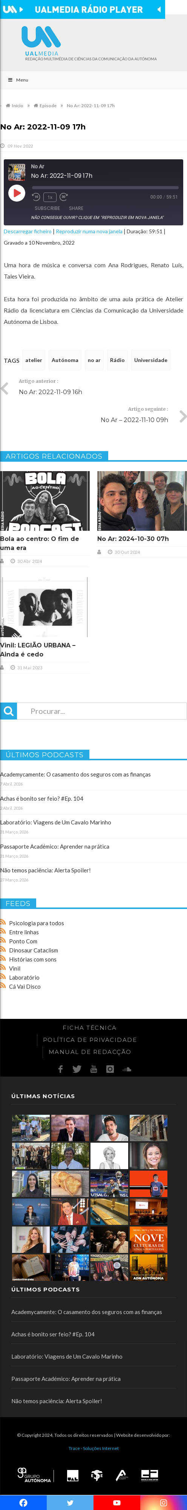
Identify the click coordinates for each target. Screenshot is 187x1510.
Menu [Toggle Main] (18, 80)
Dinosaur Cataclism (33, 950)
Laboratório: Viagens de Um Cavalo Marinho (55, 822)
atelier (33, 360)
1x (50, 197)
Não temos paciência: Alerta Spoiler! (45, 870)
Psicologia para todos (36, 923)
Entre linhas (24, 932)
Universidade (150, 360)
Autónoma (65, 360)
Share (76, 208)
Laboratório (24, 977)
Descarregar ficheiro (28, 231)
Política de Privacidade (90, 1039)
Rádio (117, 360)
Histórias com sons (33, 959)
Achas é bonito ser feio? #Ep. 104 (41, 798)
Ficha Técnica (90, 1027)
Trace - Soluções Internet (94, 1448)
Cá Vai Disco (25, 986)
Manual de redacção (90, 1051)
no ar (94, 360)
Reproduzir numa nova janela (89, 231)
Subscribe (47, 208)
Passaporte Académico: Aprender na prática (54, 846)
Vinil (14, 968)
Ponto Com (23, 941)
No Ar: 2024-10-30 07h (133, 538)
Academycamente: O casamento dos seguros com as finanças (75, 774)
